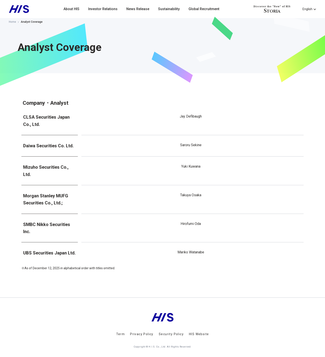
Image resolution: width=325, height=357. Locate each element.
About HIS (71, 9)
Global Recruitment (204, 9)
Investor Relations (103, 9)
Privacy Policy (141, 334)
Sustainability (169, 9)
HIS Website (199, 334)
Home (12, 21)
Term (120, 334)
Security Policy (171, 334)
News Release (137, 9)
